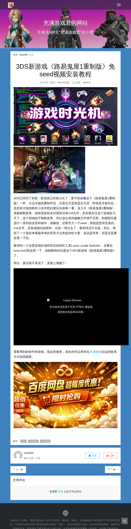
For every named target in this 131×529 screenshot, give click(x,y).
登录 (60, 491)
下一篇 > (113, 469)
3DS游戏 (45, 441)
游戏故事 (23, 55)
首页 (15, 55)
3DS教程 (33, 441)
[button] (110, 455)
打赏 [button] (92, 455)
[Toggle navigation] (119, 4)
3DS (23, 441)
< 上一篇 (18, 469)
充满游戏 (95, 351)
